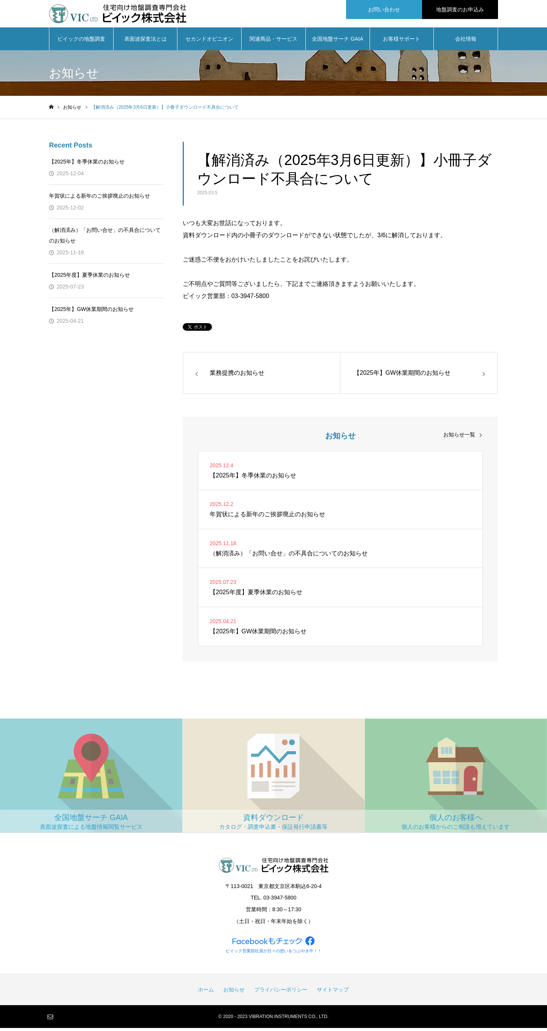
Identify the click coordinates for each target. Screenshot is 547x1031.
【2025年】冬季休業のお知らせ (87, 165)
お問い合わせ (384, 9)
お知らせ (234, 993)
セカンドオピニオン (209, 42)
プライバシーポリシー (280, 993)
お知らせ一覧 (459, 437)
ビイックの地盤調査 (81, 42)
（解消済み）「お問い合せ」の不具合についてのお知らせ (105, 238)
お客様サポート (401, 42)
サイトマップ (333, 993)
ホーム (206, 993)
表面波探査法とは (145, 42)
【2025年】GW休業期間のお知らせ (91, 312)
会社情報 (465, 42)
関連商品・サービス (273, 42)
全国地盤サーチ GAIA (337, 42)
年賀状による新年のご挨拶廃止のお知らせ (99, 199)
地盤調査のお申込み (460, 9)
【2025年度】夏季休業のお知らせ (89, 278)
